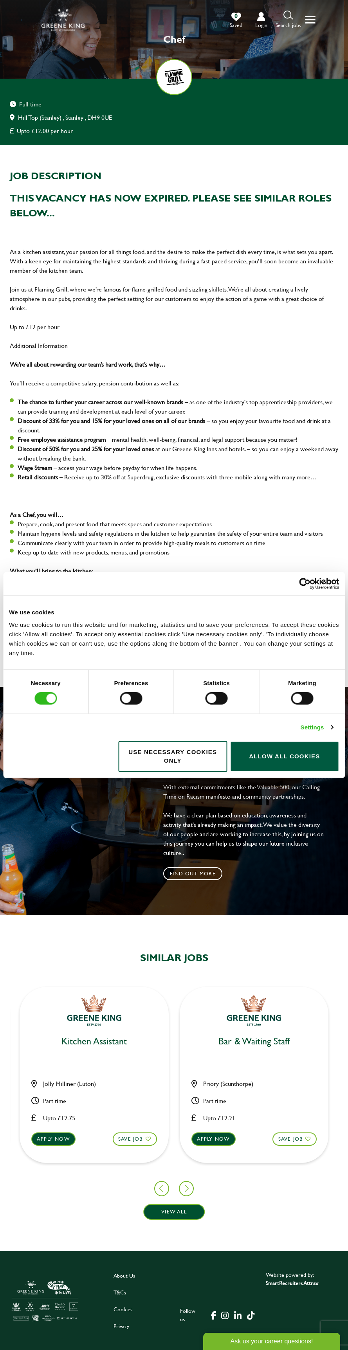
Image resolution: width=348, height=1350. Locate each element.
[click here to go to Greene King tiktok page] (250, 1314)
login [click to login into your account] (261, 25)
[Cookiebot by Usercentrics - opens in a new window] (304, 584)
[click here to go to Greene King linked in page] (237, 1314)
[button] (288, 20)
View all (174, 1211)
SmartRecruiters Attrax (292, 1283)
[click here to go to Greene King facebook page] (213, 1314)
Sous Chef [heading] (174, 1040)
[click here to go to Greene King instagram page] (224, 1314)
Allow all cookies (284, 756)
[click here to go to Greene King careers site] (45, 1300)
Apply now (133, 1140)
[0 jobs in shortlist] (236, 20)
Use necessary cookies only (172, 756)
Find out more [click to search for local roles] (193, 873)
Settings (312, 727)
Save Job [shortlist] (50, 1138)
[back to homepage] (63, 19)
